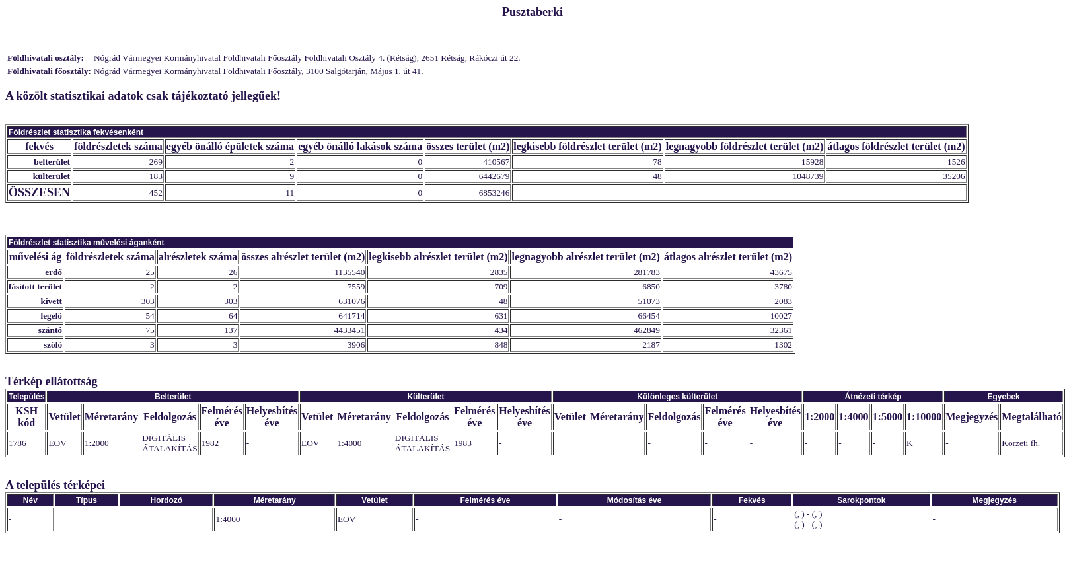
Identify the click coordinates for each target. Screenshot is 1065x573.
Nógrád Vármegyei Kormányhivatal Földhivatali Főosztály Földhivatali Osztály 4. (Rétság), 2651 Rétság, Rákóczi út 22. (307, 58)
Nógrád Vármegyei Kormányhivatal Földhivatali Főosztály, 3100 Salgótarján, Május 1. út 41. (258, 71)
